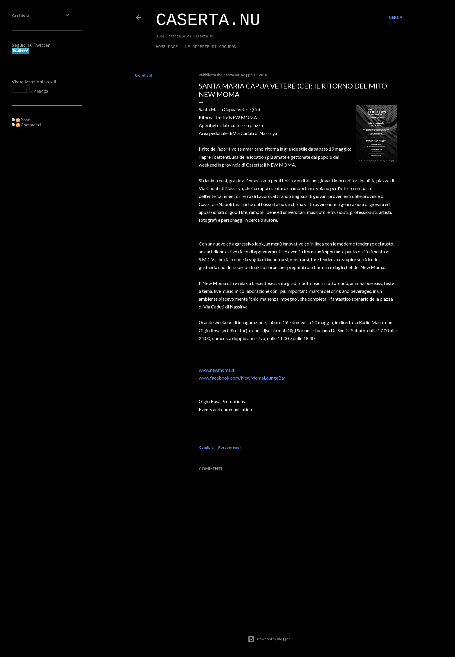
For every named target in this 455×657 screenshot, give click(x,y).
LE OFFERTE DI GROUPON (210, 47)
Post (23, 119)
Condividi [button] (144, 75)
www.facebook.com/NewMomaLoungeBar (242, 377)
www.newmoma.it (216, 370)
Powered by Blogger (269, 639)
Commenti (28, 124)
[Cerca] (395, 17)
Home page (167, 47)
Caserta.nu (208, 20)
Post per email (229, 447)
